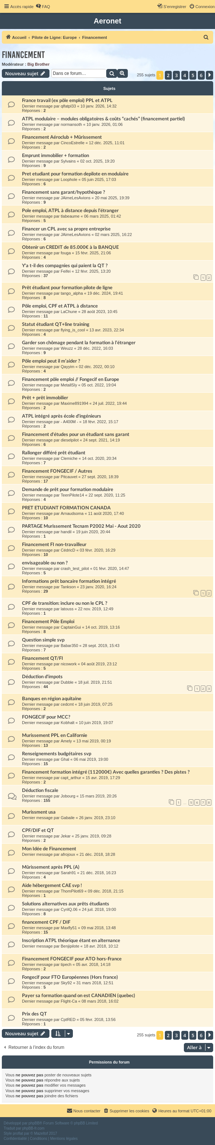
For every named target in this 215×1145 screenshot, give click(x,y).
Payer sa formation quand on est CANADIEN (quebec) (78, 995)
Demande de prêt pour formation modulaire (67, 489)
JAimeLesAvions (75, 198)
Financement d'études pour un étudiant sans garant (75, 434)
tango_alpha (72, 293)
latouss (67, 609)
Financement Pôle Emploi (48, 621)
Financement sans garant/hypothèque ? (63, 192)
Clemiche (69, 458)
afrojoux (68, 854)
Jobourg (68, 796)
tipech (66, 964)
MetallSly (69, 385)
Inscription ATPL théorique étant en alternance (71, 940)
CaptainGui (71, 627)
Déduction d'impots (42, 676)
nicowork (69, 664)
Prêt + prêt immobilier (45, 397)
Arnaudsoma (72, 513)
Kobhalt (67, 722)
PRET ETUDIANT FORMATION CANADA (66, 507)
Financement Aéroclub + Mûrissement (62, 137)
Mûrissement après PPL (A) (50, 867)
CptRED (68, 1019)
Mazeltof (41, 1133)
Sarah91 (68, 872)
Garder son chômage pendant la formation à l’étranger (79, 342)
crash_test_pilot (75, 568)
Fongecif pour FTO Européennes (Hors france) (70, 977)
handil (66, 532)
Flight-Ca (69, 1001)
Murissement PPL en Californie (54, 735)
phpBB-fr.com (33, 1128)
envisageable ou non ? (45, 563)
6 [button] (201, 75)
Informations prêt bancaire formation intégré (69, 581)
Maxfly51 (69, 928)
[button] (209, 75)
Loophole (69, 179)
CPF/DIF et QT (38, 830)
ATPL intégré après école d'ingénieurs (61, 416)
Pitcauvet (69, 477)
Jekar (66, 836)
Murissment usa (39, 812)
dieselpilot (70, 440)
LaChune (69, 311)
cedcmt (67, 704)
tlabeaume (70, 216)
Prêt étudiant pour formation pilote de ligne (67, 287)
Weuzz (67, 348)
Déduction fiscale (40, 790)
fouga (66, 253)
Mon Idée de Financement (49, 848)
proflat (18, 1133)
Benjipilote (70, 946)
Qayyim (67, 366)
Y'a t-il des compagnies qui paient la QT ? (65, 265)
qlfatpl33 (68, 106)
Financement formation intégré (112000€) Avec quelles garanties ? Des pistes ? (106, 772)
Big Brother (38, 64)
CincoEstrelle (73, 143)
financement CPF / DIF (46, 922)
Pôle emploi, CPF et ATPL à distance (60, 306)
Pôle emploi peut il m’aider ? (51, 361)
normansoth (71, 124)
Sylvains (68, 161)
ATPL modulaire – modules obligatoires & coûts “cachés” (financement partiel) (103, 118)
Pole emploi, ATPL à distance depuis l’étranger (70, 210)
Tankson (68, 587)
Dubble (67, 682)
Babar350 (69, 645)
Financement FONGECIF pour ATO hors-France (72, 959)
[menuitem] (43, 6)
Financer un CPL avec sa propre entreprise (66, 229)
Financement (23, 55)
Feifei (66, 271)
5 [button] (193, 75)
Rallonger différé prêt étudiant (53, 452)
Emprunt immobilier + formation (55, 155)
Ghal (65, 759)
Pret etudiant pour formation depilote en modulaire (75, 174)
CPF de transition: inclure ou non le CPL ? (64, 603)
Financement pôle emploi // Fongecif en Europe (70, 379)
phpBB (34, 1123)
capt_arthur (71, 777)
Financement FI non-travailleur (54, 544)
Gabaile (68, 817)
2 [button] (168, 75)
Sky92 (66, 983)
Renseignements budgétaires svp (56, 753)
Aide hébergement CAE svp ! (52, 885)
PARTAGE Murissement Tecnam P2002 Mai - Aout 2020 (81, 526)
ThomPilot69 (72, 891)
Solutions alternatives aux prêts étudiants (65, 903)
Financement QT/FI (42, 658)
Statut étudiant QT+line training (55, 324)
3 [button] (176, 75)
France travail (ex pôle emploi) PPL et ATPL (67, 100)
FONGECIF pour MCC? (46, 717)
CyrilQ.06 (69, 909)
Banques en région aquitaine (51, 698)
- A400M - (69, 421)
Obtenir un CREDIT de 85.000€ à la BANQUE (70, 247)
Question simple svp (43, 640)
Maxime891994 (74, 403)
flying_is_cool (73, 330)
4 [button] (185, 75)
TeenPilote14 (72, 495)
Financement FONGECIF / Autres (57, 471)
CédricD (68, 550)
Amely (66, 741)
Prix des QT (34, 1014)
